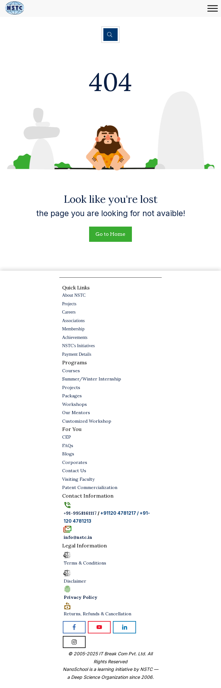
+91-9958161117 (80, 513)
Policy (80, 597)
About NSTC (74, 295)
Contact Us (74, 470)
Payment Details (76, 354)
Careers (69, 312)
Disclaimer (75, 581)
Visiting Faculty (78, 479)
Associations (73, 320)
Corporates (74, 462)
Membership (73, 329)
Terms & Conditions (85, 563)
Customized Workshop (86, 421)
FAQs (67, 445)
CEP (66, 437)
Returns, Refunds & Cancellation (97, 614)
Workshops (74, 404)
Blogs (68, 454)
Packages (72, 396)
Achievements (75, 337)
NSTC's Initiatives (78, 345)
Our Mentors (76, 412)
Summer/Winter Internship (91, 379)
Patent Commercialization (89, 487)
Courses (71, 371)
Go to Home (110, 234)
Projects (69, 303)
